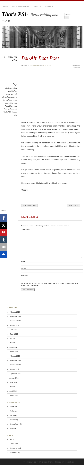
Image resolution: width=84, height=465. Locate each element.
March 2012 (13, 395)
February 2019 (14, 312)
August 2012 (13, 378)
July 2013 (12, 338)
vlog (15, 115)
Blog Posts (13, 406)
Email (24, 268)
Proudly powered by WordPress (35, 462)
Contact (49, 6)
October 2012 (14, 369)
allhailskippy (35, 66)
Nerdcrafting (13, 419)
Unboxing (12, 428)
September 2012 (15, 373)
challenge (9, 94)
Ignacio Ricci (69, 462)
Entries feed (13, 444)
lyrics (10, 100)
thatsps (14, 112)
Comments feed (15, 448)
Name (24, 261)
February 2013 (14, 356)
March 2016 (13, 334)
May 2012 (12, 387)
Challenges (46, 66)
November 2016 (15, 321)
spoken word (12, 109)
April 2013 (13, 347)
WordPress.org (14, 452)
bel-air (14, 91)
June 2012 (13, 382)
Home (5, 6)
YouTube (37, 6)
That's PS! (14, 14)
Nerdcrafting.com (20, 6)
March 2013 (13, 352)
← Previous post (29, 205)
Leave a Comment (76, 67)
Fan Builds (13, 415)
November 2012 (15, 365)
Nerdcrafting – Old (15, 424)
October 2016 (14, 325)
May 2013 (12, 343)
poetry (7, 103)
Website (24, 275)
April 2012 (13, 391)
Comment (25, 229)
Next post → (73, 205)
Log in (11, 439)
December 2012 (15, 360)
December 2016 (15, 316)
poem (15, 100)
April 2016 (13, 330)
